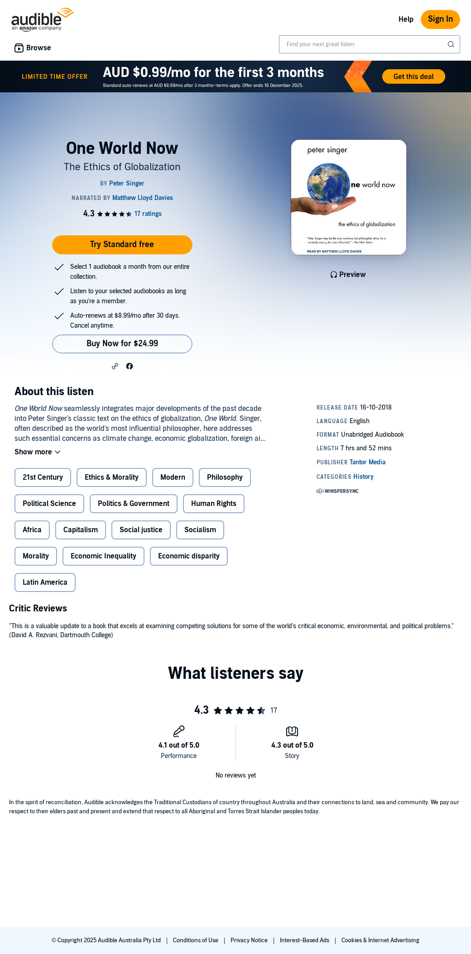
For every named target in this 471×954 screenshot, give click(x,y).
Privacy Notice (250, 940)
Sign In (440, 19)
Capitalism (80, 529)
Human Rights (213, 503)
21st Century (43, 477)
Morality (36, 556)
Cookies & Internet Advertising (380, 940)
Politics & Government (133, 503)
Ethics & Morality (112, 477)
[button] (115, 365)
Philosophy (225, 477)
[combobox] (369, 44)
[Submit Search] (452, 44)
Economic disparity (189, 556)
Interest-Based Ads (305, 940)
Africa (32, 529)
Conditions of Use (196, 940)
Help (406, 19)
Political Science (49, 503)
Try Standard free (122, 244)
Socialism (200, 529)
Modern (172, 477)
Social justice (141, 529)
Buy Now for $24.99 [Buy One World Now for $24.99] (122, 343)
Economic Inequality (103, 556)
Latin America (45, 582)
